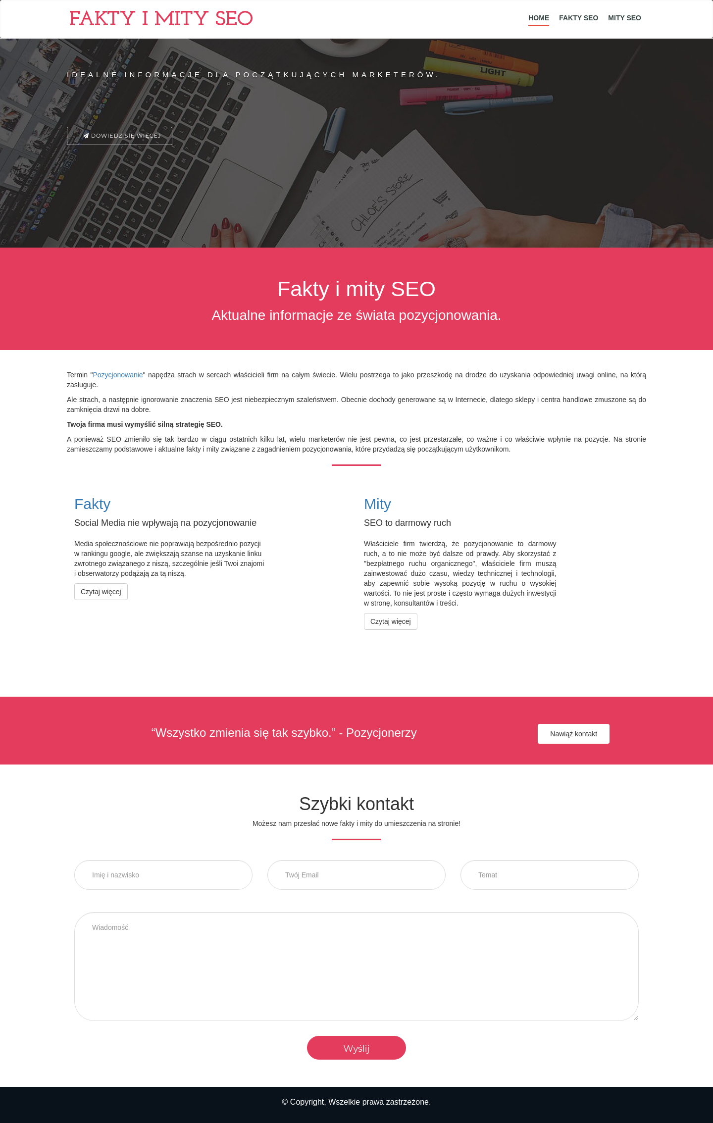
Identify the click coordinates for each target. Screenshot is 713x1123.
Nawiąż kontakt (573, 734)
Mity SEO (624, 18)
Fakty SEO (578, 18)
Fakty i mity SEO (161, 20)
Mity (377, 504)
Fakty (92, 504)
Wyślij (356, 1048)
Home (538, 18)
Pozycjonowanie (118, 375)
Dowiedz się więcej (119, 135)
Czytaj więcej (101, 592)
